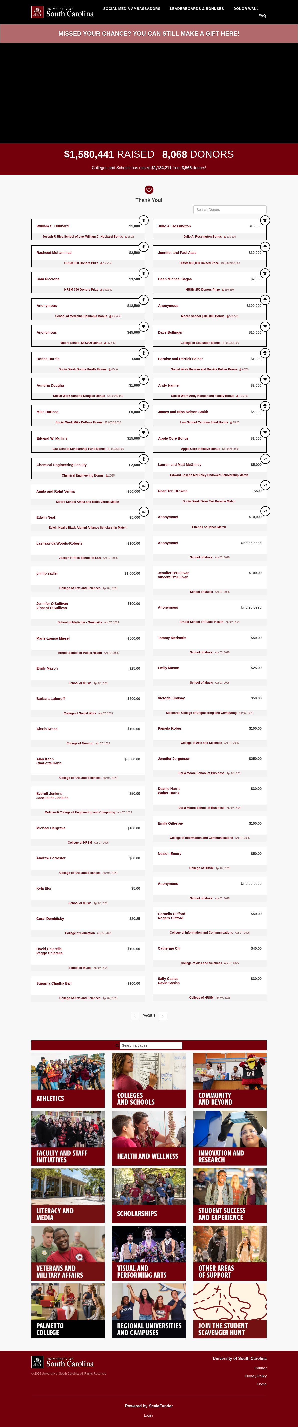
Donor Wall (246, 9)
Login (148, 1415)
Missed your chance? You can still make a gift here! (149, 33)
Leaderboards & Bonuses (197, 9)
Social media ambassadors (131, 9)
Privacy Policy (256, 1376)
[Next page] (163, 1016)
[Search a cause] (151, 1045)
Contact (261, 1368)
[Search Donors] (230, 209)
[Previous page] (135, 1016)
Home (262, 1384)
